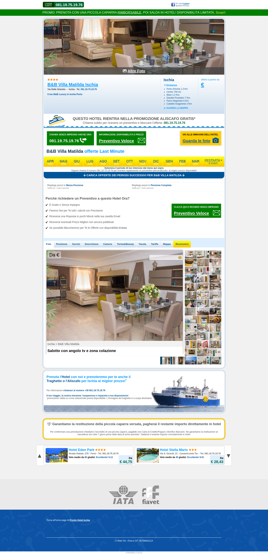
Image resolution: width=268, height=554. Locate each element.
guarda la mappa (177, 108)
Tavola (142, 244)
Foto (48, 244)
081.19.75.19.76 (69, 5)
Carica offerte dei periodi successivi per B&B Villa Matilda (134, 175)
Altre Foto (136, 71)
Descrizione (91, 244)
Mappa (167, 244)
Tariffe (154, 244)
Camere (107, 244)
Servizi (76, 244)
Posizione (61, 244)
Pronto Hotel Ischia (80, 520)
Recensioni (182, 244)
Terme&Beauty (125, 244)
